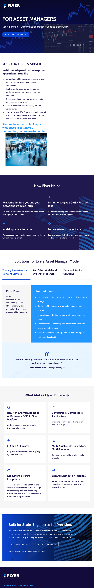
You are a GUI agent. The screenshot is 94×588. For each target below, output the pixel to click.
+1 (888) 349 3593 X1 (13, 570)
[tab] (16, 241)
